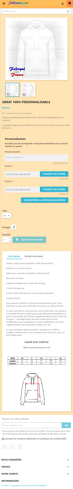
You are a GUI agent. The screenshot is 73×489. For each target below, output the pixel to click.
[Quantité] (5, 240)
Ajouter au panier (29, 240)
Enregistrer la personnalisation (44, 200)
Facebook (4, 446)
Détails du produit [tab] (34, 256)
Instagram (12, 446)
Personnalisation (12, 151)
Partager (14, 227)
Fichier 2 (9, 181)
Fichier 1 (9, 166)
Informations (10, 480)
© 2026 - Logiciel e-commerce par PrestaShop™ (24, 485)
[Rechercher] (36, 11)
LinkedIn (19, 446)
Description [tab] (14, 256)
